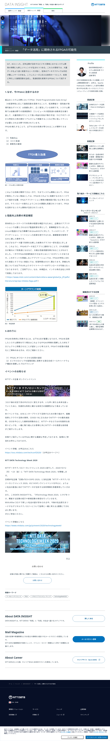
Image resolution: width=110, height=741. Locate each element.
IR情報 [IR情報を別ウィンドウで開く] (35, 714)
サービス (35, 709)
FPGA (26, 596)
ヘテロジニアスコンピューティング (41, 596)
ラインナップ (84, 715)
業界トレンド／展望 (14, 11)
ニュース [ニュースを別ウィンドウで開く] (59, 714)
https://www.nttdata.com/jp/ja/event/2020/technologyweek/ (33, 525)
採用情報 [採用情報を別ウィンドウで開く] (11, 714)
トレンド (17, 684)
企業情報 (83, 709)
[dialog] (55, 733)
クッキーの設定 (72, 737)
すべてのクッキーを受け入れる (97, 737)
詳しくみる (89, 618)
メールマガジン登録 (88, 639)
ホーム (10, 684)
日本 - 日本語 (13, 702)
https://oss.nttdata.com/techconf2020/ (23, 452)
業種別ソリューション (16, 709)
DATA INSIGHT (26, 684)
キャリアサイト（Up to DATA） (87, 660)
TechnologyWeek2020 (60, 596)
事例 (53, 11)
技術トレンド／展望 (33, 10)
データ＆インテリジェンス (13, 596)
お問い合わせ (37, 566)
